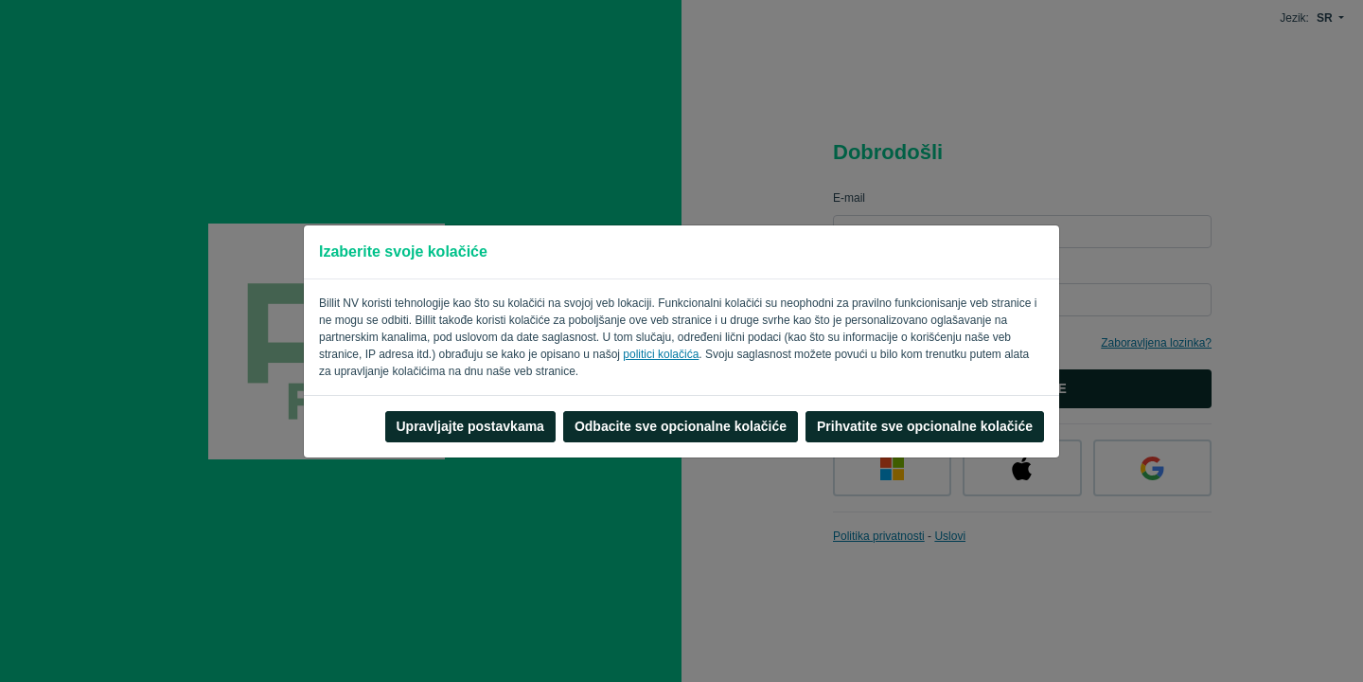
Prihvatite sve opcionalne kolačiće (925, 426)
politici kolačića (661, 354)
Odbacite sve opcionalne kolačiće (681, 426)
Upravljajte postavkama (470, 426)
